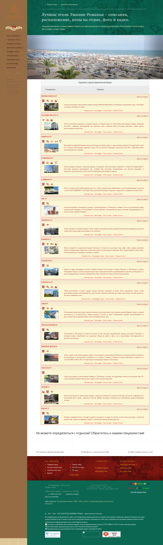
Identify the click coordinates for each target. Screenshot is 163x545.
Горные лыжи (76, 465)
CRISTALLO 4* (47, 282)
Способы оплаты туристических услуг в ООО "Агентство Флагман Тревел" (72, 527)
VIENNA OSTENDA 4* (49, 325)
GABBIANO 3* (46, 179)
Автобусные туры (78, 467)
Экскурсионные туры (54, 467)
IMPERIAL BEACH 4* (49, 346)
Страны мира (126, 468)
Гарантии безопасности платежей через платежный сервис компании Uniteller (74, 529)
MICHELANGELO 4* (49, 96)
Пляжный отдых (52, 465)
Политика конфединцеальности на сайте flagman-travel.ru (67, 522)
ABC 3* (44, 199)
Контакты (74, 475)
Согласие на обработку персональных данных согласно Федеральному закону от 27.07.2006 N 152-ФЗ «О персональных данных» (91, 524)
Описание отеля (88, 110)
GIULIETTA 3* (46, 261)
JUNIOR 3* (45, 387)
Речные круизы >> (128, 461)
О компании (125, 471)
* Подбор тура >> (102, 461)
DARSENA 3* (46, 239)
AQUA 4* (44, 303)
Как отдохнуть (52, 461)
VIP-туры (75, 470)
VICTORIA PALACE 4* (49, 115)
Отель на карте (107, 110)
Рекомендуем (101, 471)
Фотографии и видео (98, 256)
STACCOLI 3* (46, 368)
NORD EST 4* (46, 137)
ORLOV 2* (45, 408)
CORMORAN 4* (47, 158)
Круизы (49, 473)
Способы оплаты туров (138, 492)
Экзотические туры (54, 470)
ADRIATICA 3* (46, 220)
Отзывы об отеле (118, 110)
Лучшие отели (52, 4)
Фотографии (98, 110)
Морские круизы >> (129, 465)
